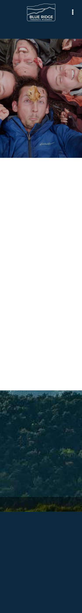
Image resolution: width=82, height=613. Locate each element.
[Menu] (73, 12)
